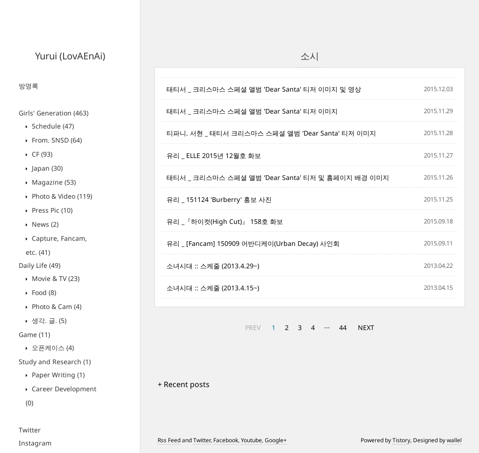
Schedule (52, 126)
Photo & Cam (55, 306)
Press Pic (51, 210)
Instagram (35, 443)
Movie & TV (55, 278)
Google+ (276, 440)
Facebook (225, 440)
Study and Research (55, 361)
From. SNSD (56, 140)
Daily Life (39, 265)
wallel (454, 440)
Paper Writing (57, 374)
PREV (253, 327)
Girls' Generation (53, 112)
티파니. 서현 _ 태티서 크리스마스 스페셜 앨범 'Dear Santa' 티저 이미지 (271, 133)
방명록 (28, 85)
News (44, 224)
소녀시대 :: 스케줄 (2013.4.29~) (213, 265)
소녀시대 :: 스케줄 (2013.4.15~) (213, 287)
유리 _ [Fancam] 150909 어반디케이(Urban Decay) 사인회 (253, 243)
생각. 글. (48, 320)
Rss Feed (169, 440)
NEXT (366, 327)
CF (41, 154)
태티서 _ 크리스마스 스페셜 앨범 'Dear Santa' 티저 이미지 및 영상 (264, 89)
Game (34, 334)
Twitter (30, 429)
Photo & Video (61, 196)
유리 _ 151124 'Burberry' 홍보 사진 (219, 199)
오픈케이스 (52, 347)
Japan (46, 168)
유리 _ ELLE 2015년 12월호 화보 (214, 155)
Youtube (251, 440)
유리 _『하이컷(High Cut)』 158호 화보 (225, 221)
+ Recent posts (184, 384)
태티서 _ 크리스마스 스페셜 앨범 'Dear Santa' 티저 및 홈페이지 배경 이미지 (278, 177)
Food (43, 292)
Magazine (53, 182)
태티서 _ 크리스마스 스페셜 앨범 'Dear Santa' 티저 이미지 (252, 111)
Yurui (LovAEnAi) (70, 56)
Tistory (401, 440)
